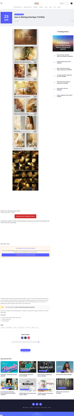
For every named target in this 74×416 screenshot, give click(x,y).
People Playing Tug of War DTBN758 (64, 62)
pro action (28, 327)
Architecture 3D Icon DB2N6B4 (62, 90)
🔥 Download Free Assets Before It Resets (25, 254)
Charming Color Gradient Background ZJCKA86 (63, 83)
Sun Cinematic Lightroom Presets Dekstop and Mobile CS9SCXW (8, 393)
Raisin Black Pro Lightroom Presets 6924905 (45, 375)
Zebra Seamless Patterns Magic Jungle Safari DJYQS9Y (64, 69)
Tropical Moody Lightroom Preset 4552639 (26, 375)
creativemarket (9, 327)
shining (33, 327)
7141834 (2, 327)
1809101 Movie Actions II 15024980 (62, 392)
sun (37, 327)
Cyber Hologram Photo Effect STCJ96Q (64, 97)
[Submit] (71, 3)
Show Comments (25, 350)
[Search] (66, 3)
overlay (15, 327)
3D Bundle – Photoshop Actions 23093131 (9, 375)
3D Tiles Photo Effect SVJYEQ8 (64, 374)
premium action (21, 327)
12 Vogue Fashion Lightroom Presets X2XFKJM (64, 76)
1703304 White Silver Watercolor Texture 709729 (27, 394)
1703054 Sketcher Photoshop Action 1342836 (45, 394)
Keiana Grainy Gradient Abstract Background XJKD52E (63, 47)
